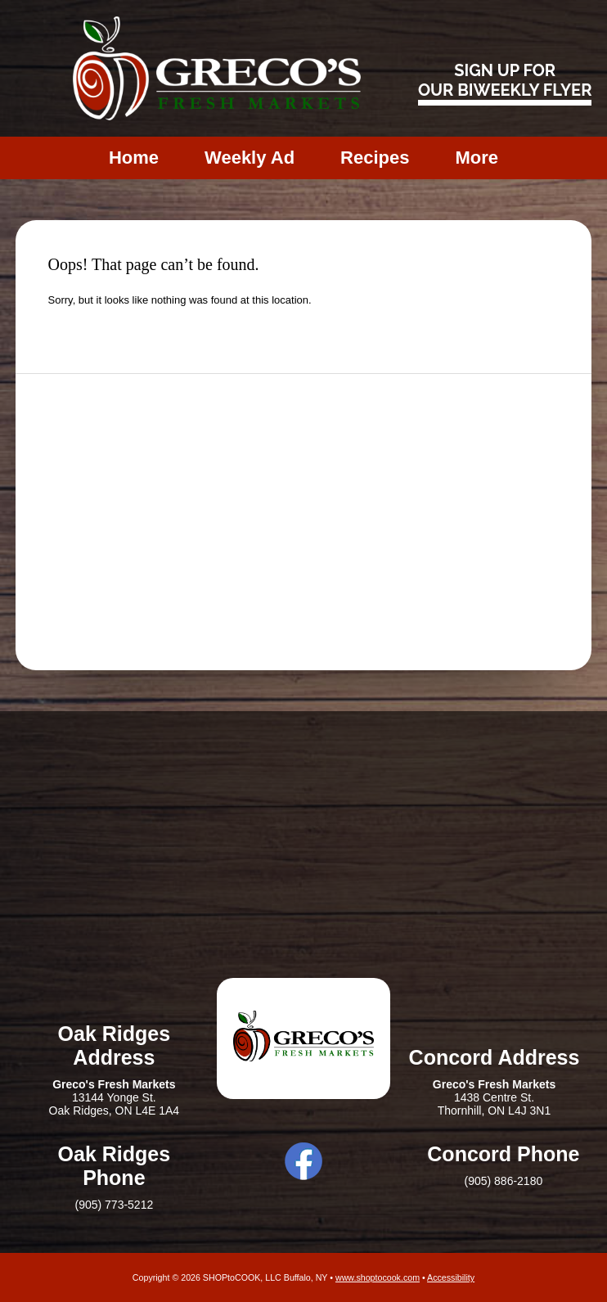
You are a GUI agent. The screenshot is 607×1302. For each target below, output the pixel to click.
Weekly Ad (250, 157)
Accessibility (450, 1277)
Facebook (303, 1161)
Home (134, 157)
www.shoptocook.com (377, 1277)
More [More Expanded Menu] (476, 157)
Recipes (374, 157)
